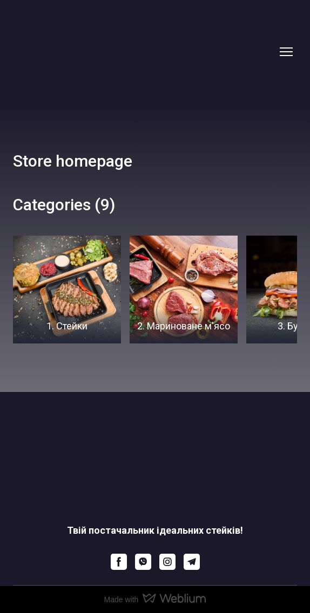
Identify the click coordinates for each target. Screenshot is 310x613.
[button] (119, 562)
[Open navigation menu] (286, 52)
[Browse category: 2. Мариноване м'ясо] (184, 289)
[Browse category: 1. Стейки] (67, 289)
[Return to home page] (144, 51)
